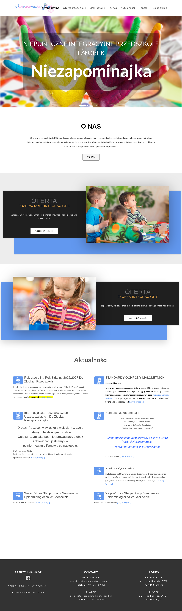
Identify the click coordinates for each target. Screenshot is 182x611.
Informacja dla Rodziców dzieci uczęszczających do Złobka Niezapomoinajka (46, 416)
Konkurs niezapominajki (122, 412)
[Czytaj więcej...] (46, 397)
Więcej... (91, 157)
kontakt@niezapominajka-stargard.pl (91, 581)
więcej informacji (44, 230)
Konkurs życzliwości (119, 468)
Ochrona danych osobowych (28, 586)
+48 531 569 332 (96, 584)
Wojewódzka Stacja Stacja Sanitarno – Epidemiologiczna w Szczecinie (51, 495)
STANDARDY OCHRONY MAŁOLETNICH (135, 377)
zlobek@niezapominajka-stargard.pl (91, 595)
